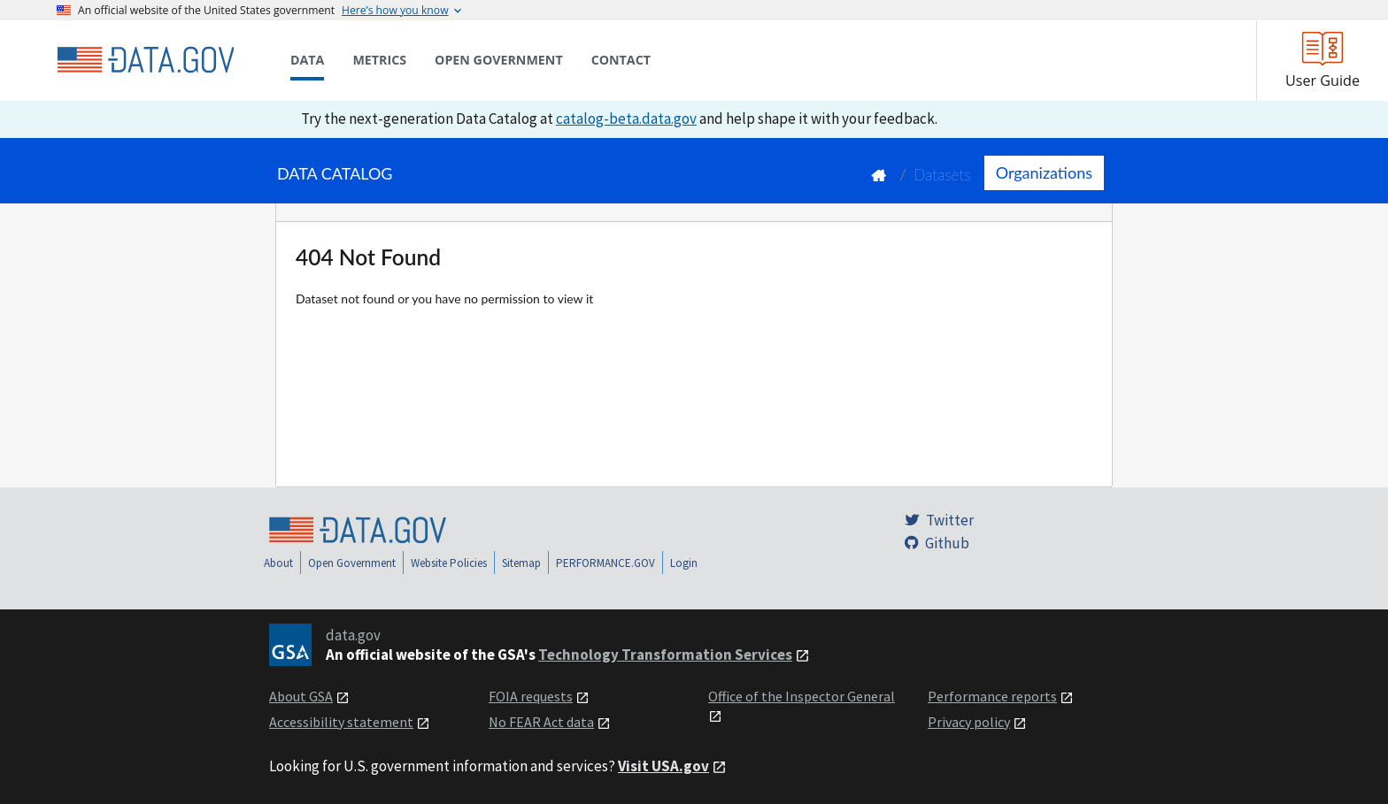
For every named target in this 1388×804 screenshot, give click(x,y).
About (278, 562)
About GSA (301, 696)
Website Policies (449, 562)
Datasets (942, 174)
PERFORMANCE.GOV (605, 562)
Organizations (1044, 172)
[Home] (145, 60)
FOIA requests (531, 696)
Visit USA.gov (663, 766)
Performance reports (992, 696)
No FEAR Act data (541, 722)
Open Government (352, 562)
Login (684, 562)
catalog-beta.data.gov (626, 118)
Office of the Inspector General (801, 696)
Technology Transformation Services (665, 654)
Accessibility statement (341, 722)
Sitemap (521, 562)
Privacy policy (969, 722)
